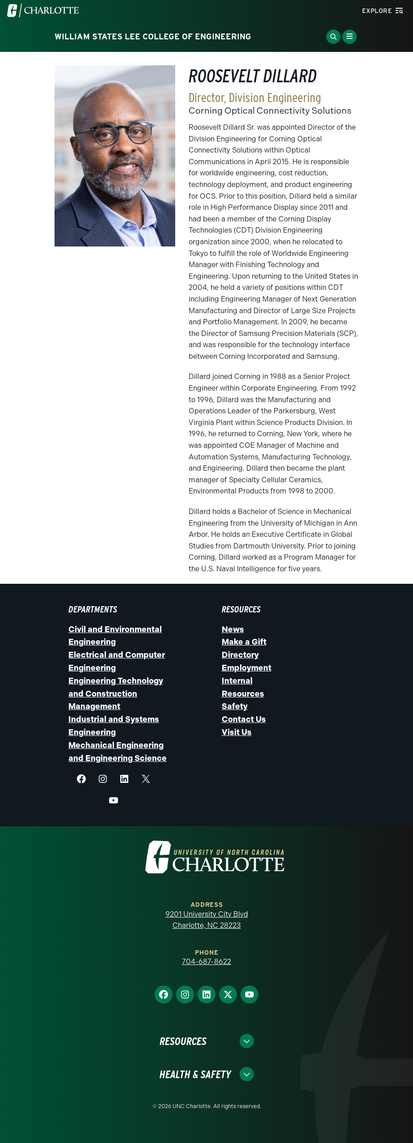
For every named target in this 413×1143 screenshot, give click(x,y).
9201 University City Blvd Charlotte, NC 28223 (206, 920)
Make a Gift (244, 642)
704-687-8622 (206, 961)
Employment (246, 668)
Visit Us (237, 732)
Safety (235, 706)
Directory (240, 655)
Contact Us (244, 719)
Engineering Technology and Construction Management (115, 694)
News (233, 629)
